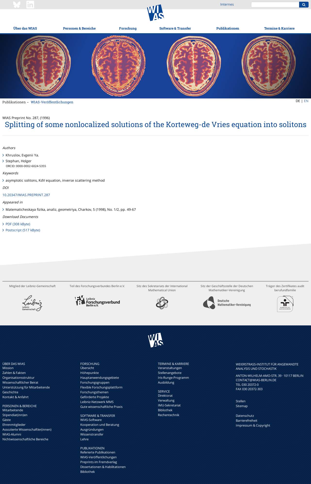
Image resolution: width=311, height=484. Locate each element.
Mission (8, 368)
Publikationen (227, 28)
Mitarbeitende (12, 410)
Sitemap (242, 406)
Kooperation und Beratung (99, 424)
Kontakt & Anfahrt (15, 397)
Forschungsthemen (94, 392)
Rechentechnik (168, 415)
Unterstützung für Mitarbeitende (26, 387)
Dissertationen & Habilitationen (103, 467)
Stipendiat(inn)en (14, 415)
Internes (227, 4)
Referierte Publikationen (97, 452)
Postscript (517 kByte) (23, 230)
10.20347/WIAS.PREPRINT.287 (26, 195)
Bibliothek (87, 471)
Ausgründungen (92, 429)
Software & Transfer (175, 28)
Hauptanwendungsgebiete (99, 377)
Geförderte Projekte (94, 397)
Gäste (6, 420)
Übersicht (87, 368)
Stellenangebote (169, 373)
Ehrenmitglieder (13, 424)
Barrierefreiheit (246, 420)
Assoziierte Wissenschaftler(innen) (26, 429)
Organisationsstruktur (18, 377)
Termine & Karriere (279, 28)
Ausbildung (166, 382)
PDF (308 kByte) (18, 224)
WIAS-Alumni (11, 434)
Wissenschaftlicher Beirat (20, 382)
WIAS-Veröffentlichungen (52, 102)
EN (306, 100)
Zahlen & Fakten (14, 373)
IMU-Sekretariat (169, 405)
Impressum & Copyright (253, 425)
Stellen (241, 401)
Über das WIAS (25, 28)
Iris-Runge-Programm (173, 377)
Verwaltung (166, 400)
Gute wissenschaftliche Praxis (101, 406)
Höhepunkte (89, 373)
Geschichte (10, 392)
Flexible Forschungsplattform (101, 387)
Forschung (128, 28)
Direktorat (165, 395)
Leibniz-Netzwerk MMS (97, 402)
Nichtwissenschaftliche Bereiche (25, 439)
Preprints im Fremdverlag (98, 462)
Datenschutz (245, 415)
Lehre (84, 439)
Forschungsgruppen (94, 382)
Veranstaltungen (170, 368)
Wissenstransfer (91, 434)
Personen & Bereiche (79, 28)
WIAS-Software (91, 420)
